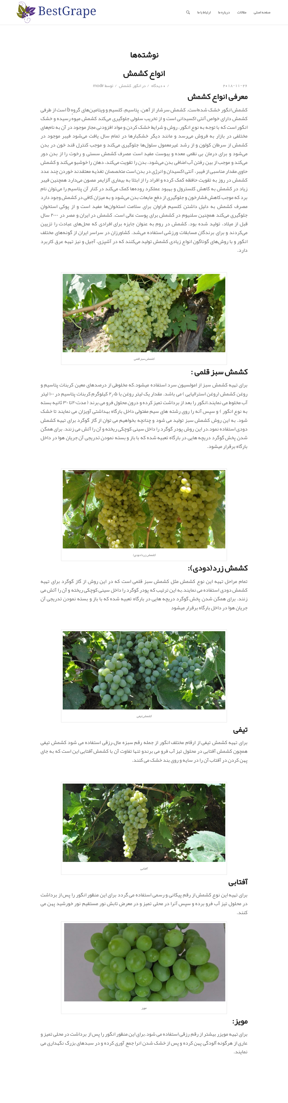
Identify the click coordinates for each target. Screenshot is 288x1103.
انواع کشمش (144, 73)
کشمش (125, 85)
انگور (137, 85)
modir (98, 85)
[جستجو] (188, 12)
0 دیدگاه (158, 85)
